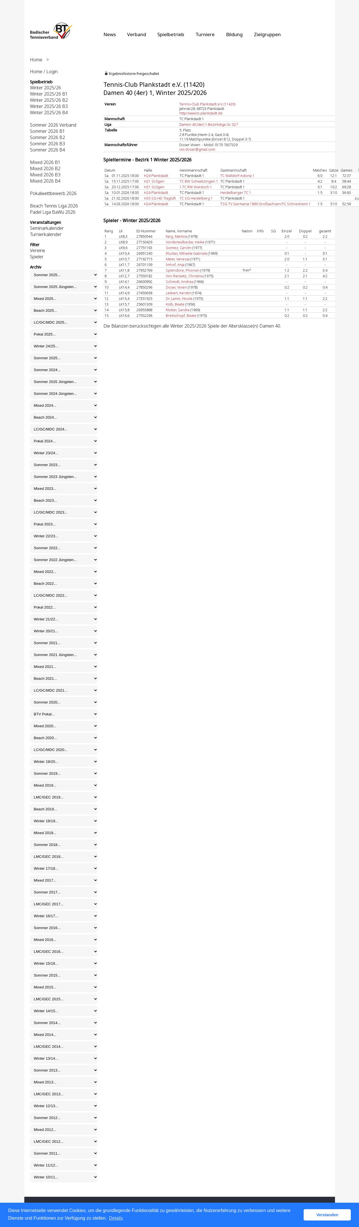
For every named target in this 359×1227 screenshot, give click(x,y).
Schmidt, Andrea (179, 281)
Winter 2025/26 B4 (49, 112)
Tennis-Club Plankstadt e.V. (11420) (207, 104)
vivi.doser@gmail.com (197, 149)
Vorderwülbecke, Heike (185, 241)
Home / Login (44, 71)
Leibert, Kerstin (178, 292)
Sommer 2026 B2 (47, 137)
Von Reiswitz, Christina (184, 275)
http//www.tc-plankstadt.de (201, 113)
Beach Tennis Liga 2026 (54, 206)
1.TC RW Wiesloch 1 (196, 186)
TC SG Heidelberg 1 (196, 198)
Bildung (234, 34)
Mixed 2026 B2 (45, 168)
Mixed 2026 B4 (45, 181)
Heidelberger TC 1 (235, 192)
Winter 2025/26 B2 (49, 100)
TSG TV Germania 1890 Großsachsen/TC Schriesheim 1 (265, 203)
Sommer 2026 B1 (47, 131)
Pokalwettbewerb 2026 (53, 193)
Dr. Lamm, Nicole (179, 298)
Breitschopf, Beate (181, 315)
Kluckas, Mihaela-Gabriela (186, 253)
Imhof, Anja (175, 264)
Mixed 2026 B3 (45, 175)
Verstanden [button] (327, 1215)
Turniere (205, 34)
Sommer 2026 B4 (47, 150)
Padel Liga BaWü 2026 (52, 212)
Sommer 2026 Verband (53, 125)
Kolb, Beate (175, 304)
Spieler (36, 257)
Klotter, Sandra (178, 309)
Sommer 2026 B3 (47, 143)
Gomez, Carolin (179, 247)
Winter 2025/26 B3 (49, 106)
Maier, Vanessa (178, 258)
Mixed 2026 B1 (45, 162)
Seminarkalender (47, 228)
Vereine (37, 250)
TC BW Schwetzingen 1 (199, 181)
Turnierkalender (46, 234)
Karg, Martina (176, 236)
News (109, 34)
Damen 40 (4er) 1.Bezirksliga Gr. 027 (208, 124)
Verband (136, 34)
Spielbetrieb (170, 34)
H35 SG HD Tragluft (160, 198)
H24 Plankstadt (156, 175)
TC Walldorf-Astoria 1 (237, 175)
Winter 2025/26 (45, 88)
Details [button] (116, 1218)
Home (36, 60)
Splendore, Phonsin (182, 270)
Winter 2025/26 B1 (49, 94)
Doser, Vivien (176, 287)
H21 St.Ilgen (154, 181)
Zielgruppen (267, 34)
